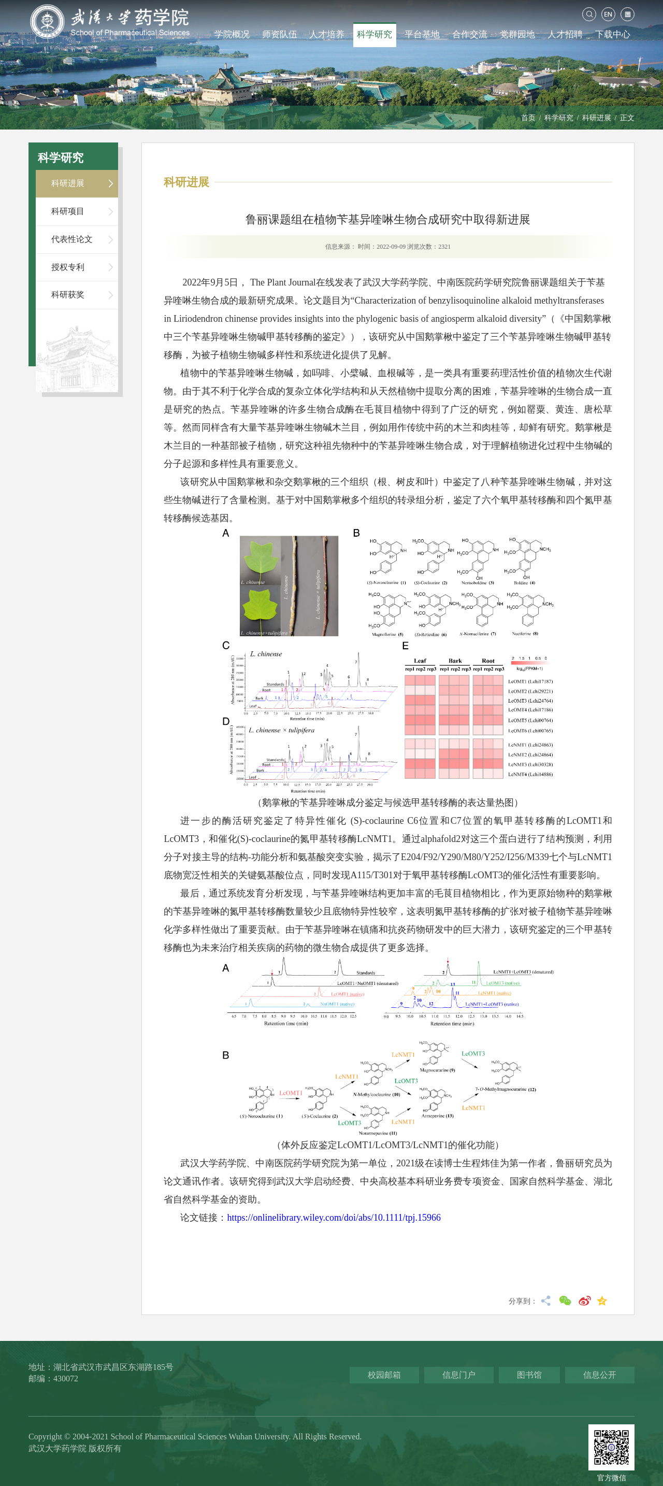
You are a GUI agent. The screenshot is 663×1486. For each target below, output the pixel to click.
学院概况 (232, 34)
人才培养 (326, 34)
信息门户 (458, 1374)
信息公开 (599, 1374)
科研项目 (67, 211)
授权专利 (67, 267)
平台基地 (422, 34)
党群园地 (517, 34)
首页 (528, 118)
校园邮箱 (384, 1374)
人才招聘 (565, 34)
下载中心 (612, 34)
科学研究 (374, 34)
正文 (627, 118)
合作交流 (469, 34)
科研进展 (596, 118)
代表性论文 (72, 239)
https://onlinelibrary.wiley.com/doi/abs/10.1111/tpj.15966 (334, 1217)
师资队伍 (279, 34)
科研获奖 (67, 294)
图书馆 (529, 1374)
